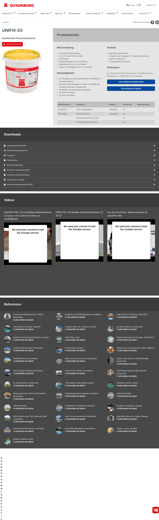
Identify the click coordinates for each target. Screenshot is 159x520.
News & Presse (93, 13)
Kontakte (143, 13)
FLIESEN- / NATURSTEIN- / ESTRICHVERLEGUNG (22, 497)
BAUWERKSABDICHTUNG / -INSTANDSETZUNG (22, 493)
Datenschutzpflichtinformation (37, 515)
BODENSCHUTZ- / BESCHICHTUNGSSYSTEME (21, 501)
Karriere (110, 13)
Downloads (59, 497)
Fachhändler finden (131, 87)
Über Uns (44, 13)
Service (59, 13)
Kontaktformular (61, 501)
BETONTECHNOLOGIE (12, 505)
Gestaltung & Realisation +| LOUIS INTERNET (142, 515)
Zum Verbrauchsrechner (130, 80)
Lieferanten (127, 13)
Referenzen (74, 13)
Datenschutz (23, 515)
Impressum (14, 515)
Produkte (7, 13)
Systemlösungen (26, 13)
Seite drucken (14, 43)
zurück (6, 21)
